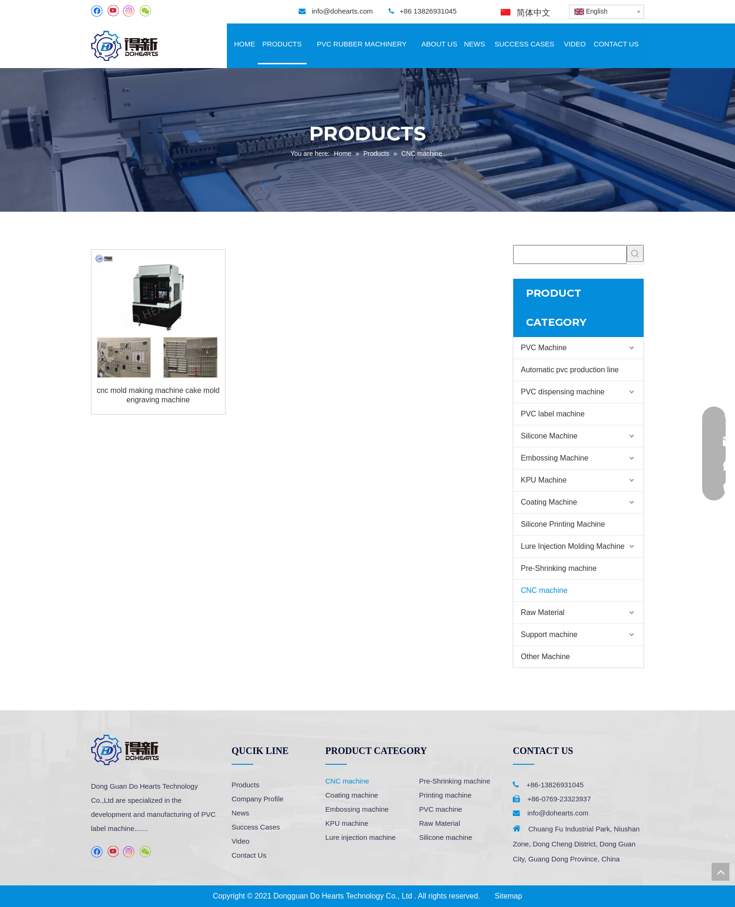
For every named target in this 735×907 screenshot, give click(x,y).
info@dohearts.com (342, 11)
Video (240, 841)
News (240, 813)
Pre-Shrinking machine (559, 568)
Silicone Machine (549, 436)
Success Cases (256, 827)
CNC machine (544, 590)
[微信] (145, 11)
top (720, 872)
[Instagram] (129, 11)
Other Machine (545, 657)
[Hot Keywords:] (635, 253)
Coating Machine (549, 502)
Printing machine (445, 795)
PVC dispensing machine (563, 392)
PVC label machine (553, 414)
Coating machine (351, 795)
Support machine (549, 634)
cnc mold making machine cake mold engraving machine (158, 395)
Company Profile (258, 799)
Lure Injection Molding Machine (572, 546)
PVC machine (440, 809)
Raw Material (542, 612)
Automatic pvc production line (570, 370)
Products (245, 785)
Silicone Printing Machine (563, 524)
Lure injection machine (360, 837)
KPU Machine (544, 480)
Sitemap (508, 896)
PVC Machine (544, 348)
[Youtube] (113, 11)
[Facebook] (97, 11)
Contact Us (249, 855)
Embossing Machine (554, 458)
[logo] (125, 750)
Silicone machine (445, 837)
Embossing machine (357, 809)
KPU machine (346, 823)
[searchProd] (570, 254)
